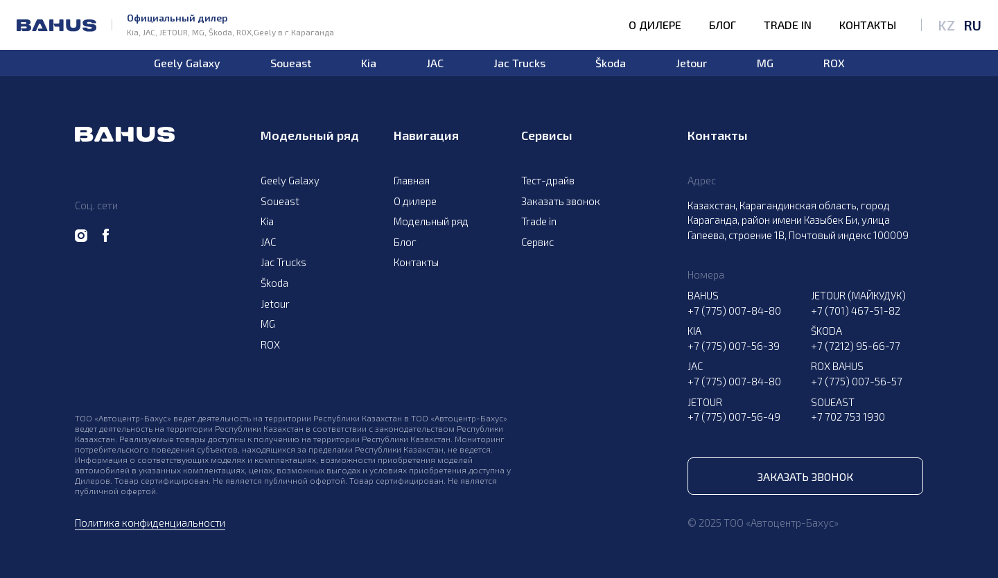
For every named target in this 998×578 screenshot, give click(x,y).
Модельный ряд (431, 221)
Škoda (610, 63)
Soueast (290, 63)
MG (765, 63)
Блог (722, 25)
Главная (412, 180)
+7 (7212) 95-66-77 (855, 346)
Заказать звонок (560, 201)
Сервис (537, 242)
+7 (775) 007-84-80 (734, 310)
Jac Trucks (519, 63)
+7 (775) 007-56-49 (734, 416)
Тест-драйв (548, 180)
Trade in (788, 25)
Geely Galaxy (187, 63)
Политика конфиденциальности (150, 522)
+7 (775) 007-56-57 (856, 381)
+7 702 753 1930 (848, 416)
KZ (946, 25)
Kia (368, 63)
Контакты (867, 25)
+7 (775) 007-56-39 (734, 346)
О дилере (655, 25)
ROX (834, 63)
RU (972, 25)
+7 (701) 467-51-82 (855, 310)
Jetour (691, 63)
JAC (435, 63)
